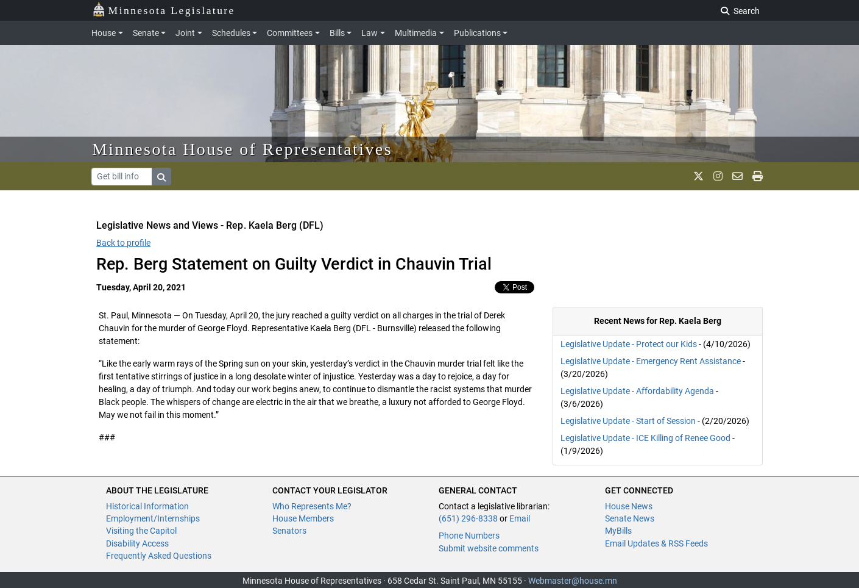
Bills (337, 33)
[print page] (758, 176)
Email (519, 518)
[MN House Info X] (698, 176)
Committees (290, 33)
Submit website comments (489, 548)
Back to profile (123, 243)
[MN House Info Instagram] (718, 176)
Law (369, 33)
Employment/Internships (153, 518)
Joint (185, 33)
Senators (289, 531)
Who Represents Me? (312, 506)
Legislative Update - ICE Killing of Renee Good (645, 438)
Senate (146, 33)
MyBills (618, 531)
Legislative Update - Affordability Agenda (637, 391)
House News (628, 506)
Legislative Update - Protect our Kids (628, 344)
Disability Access (137, 543)
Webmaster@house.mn (572, 581)
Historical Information (147, 506)
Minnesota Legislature (163, 9)
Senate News (629, 518)
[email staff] (737, 176)
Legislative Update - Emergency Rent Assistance (650, 361)
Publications (477, 33)
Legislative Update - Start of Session (628, 421)
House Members (303, 518)
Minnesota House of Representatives (242, 149)
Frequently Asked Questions (158, 556)
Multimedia (416, 33)
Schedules (231, 33)
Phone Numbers (469, 535)
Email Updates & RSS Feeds (656, 543)
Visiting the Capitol (141, 531)
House (103, 33)
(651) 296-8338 (468, 518)
